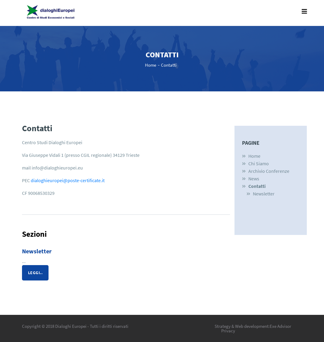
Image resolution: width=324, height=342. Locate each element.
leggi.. (35, 272)
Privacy (228, 331)
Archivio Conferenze (268, 171)
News (253, 179)
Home (150, 65)
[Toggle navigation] (304, 13)
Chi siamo (258, 163)
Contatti (169, 65)
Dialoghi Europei (71, 326)
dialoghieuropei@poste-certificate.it (68, 180)
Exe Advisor (280, 326)
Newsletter (37, 251)
